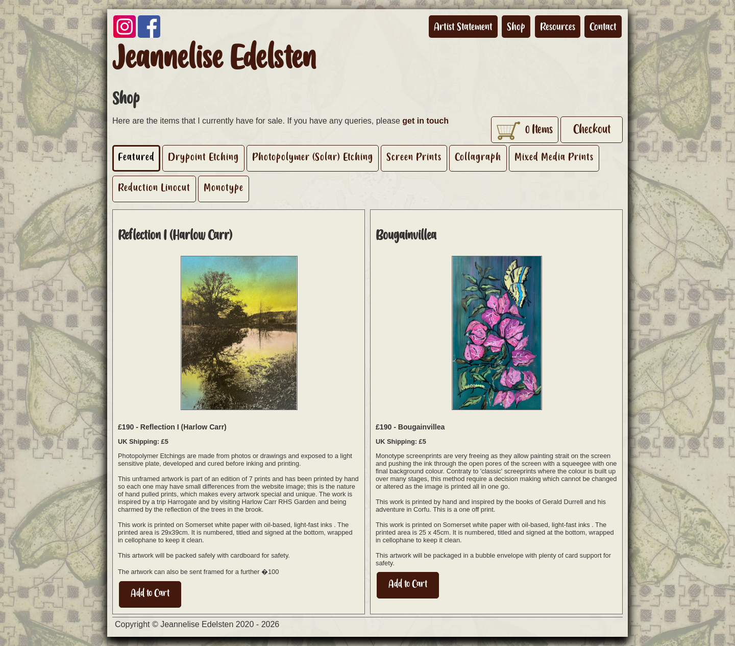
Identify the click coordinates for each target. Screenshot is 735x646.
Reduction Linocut (154, 187)
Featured (136, 157)
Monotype (223, 187)
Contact (603, 26)
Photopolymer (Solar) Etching (312, 157)
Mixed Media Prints (554, 157)
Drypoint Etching (203, 157)
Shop (516, 26)
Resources (557, 26)
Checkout (591, 129)
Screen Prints (414, 157)
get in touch (425, 120)
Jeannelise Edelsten (214, 58)
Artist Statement (463, 26)
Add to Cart (150, 593)
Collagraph (478, 157)
